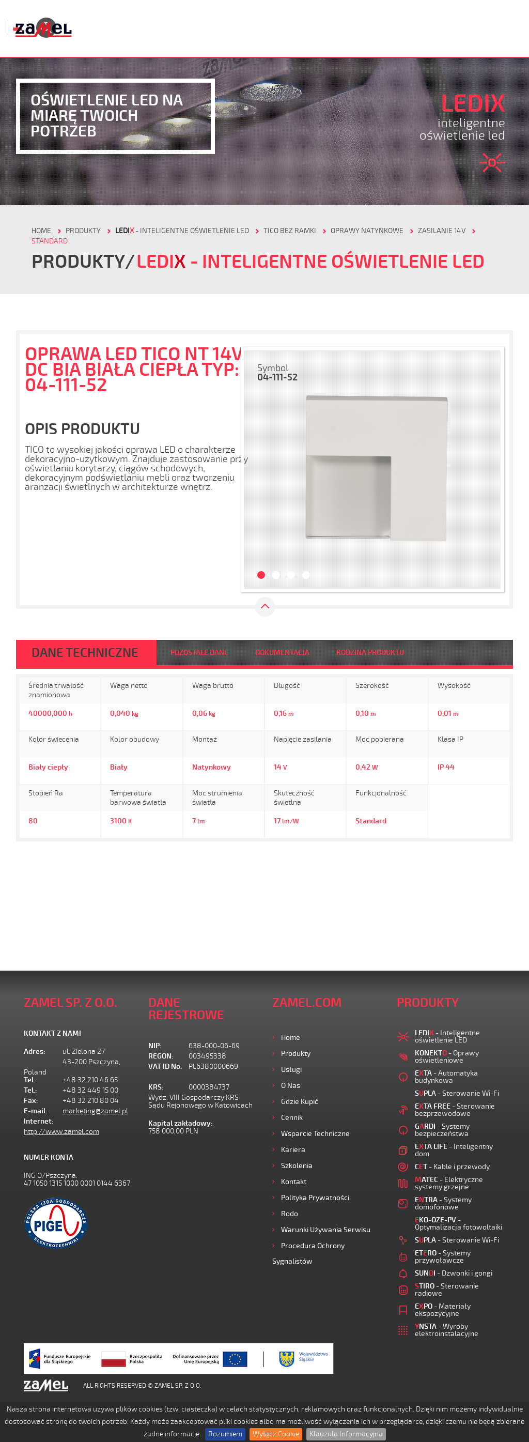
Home (290, 1037)
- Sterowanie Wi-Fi (457, 1093)
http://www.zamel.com (61, 1131)
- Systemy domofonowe (443, 1203)
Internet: (39, 1121)
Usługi (291, 1069)
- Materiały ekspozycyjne (443, 1310)
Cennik (292, 1117)
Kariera (293, 1149)
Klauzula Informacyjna (346, 1434)
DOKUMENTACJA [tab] (282, 652)
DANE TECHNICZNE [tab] (85, 653)
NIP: (155, 1046)
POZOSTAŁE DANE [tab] (199, 652)
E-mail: (36, 1111)
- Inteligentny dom (454, 1150)
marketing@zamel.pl (95, 1111)
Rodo (289, 1213)
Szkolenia (297, 1165)
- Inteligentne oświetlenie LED (182, 230)
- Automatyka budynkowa (446, 1077)
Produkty (295, 1053)
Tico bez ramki (289, 230)
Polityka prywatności (315, 1197)
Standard (50, 241)
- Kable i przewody (452, 1166)
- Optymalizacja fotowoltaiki (458, 1224)
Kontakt (293, 1181)
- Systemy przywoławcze (443, 1257)
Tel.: (30, 1080)
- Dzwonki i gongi (453, 1273)
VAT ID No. (165, 1066)
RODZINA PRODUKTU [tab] (370, 652)
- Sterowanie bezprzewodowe (455, 1110)
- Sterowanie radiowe (447, 1290)
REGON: (161, 1056)
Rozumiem (225, 1434)
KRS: (156, 1087)
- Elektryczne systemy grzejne (449, 1183)
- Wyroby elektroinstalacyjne (446, 1330)
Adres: (34, 1051)
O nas (290, 1085)
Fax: (31, 1100)
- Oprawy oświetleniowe (447, 1057)
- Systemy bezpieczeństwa (442, 1130)
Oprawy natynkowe (367, 230)
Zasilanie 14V (441, 230)
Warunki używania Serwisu (325, 1229)
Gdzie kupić (299, 1101)
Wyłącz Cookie (276, 1434)
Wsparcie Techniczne (315, 1133)
